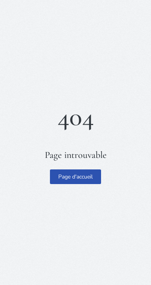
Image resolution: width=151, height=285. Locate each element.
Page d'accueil (75, 176)
